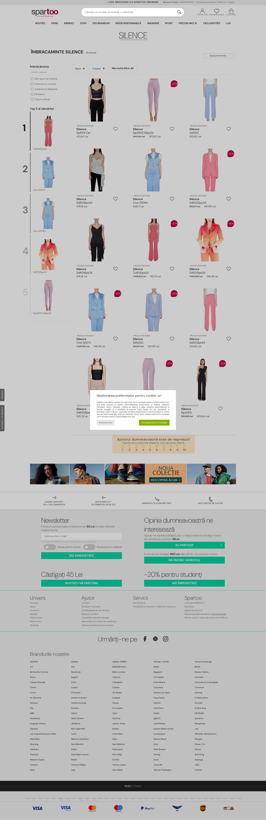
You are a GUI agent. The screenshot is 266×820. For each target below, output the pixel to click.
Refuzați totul (105, 422)
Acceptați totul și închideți (154, 422)
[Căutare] (179, 12)
